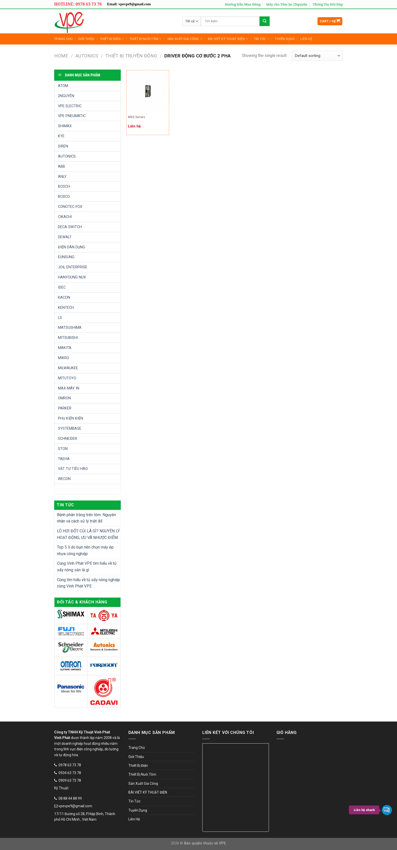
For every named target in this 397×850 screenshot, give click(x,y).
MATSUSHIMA (70, 327)
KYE (61, 136)
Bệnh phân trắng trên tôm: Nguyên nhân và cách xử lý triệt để (86, 518)
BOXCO (64, 196)
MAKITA (64, 348)
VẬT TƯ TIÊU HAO (73, 469)
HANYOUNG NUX (72, 277)
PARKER (64, 408)
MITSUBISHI (68, 338)
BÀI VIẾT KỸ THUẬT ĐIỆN (228, 38)
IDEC (62, 287)
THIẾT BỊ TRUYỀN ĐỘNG (131, 55)
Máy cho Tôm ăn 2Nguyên (286, 4)
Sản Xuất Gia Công (184, 38)
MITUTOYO (67, 378)
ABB (61, 166)
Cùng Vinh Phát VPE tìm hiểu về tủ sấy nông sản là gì (86, 566)
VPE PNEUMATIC (72, 116)
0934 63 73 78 (69, 773)
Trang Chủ (63, 39)
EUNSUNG (66, 257)
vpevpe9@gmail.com (75, 806)
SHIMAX (65, 126)
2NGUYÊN (66, 96)
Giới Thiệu (86, 39)
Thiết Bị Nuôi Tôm (146, 38)
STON (63, 449)
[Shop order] (317, 56)
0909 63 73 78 (69, 780)
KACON (64, 297)
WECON (64, 479)
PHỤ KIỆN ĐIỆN (70, 418)
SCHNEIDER (67, 439)
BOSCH (64, 186)
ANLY (62, 177)
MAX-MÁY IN (68, 388)
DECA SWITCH (70, 227)
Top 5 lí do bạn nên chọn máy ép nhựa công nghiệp (85, 550)
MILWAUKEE (68, 368)
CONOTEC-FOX (70, 207)
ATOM (63, 86)
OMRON (64, 398)
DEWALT (65, 237)
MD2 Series (136, 117)
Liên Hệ (306, 39)
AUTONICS (86, 55)
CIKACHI (65, 217)
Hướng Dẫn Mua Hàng (243, 4)
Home (61, 55)
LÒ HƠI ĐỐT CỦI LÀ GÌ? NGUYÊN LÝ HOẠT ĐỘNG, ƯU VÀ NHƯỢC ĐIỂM (88, 534)
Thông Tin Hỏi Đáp (328, 4)
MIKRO (63, 358)
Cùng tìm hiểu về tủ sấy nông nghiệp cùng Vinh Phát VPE (88, 583)
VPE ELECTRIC (70, 106)
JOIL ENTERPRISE (72, 267)
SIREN (63, 146)
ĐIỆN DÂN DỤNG (71, 247)
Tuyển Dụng (285, 39)
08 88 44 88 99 (70, 798)
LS (60, 318)
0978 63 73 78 (69, 765)
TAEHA (64, 459)
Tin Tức (261, 38)
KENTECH (66, 308)
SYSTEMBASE (69, 428)
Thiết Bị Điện (112, 38)
